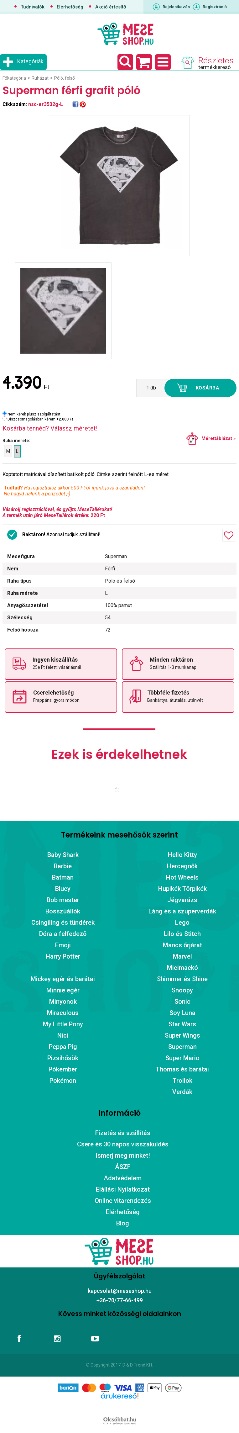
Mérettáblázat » (218, 438)
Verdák (182, 1092)
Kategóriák (30, 61)
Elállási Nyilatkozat (123, 1189)
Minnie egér (63, 990)
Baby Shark (63, 855)
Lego (182, 922)
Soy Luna (182, 1013)
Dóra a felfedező (62, 934)
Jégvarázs (182, 900)
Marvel (182, 956)
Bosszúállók (62, 911)
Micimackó (182, 967)
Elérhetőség (70, 7)
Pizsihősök (62, 1058)
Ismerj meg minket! (123, 1155)
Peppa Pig (63, 1046)
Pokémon (62, 1080)
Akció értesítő (110, 7)
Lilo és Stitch (182, 934)
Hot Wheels (182, 877)
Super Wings (182, 1035)
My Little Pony (63, 1024)
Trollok (182, 1080)
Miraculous (63, 1013)
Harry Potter (63, 956)
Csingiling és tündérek (63, 922)
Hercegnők (182, 866)
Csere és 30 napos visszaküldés (123, 1144)
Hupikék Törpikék (182, 888)
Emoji (63, 945)
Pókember (63, 1069)
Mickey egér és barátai (63, 979)
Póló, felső (64, 78)
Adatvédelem (123, 1178)
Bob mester (63, 900)
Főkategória (14, 78)
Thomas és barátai (182, 1069)
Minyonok (63, 1001)
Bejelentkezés (176, 6)
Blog (122, 1223)
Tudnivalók (32, 7)
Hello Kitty (182, 855)
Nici (62, 1035)
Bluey (62, 888)
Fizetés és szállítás (122, 1133)
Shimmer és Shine (182, 979)
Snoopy (182, 990)
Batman (63, 877)
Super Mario (182, 1058)
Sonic (182, 1001)
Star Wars (182, 1024)
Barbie (63, 866)
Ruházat (40, 78)
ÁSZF (123, 1167)
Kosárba (208, 388)
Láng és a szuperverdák (182, 911)
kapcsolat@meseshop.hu (120, 1291)
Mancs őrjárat (182, 945)
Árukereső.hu (119, 1406)
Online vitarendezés (123, 1200)
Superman (182, 1046)
